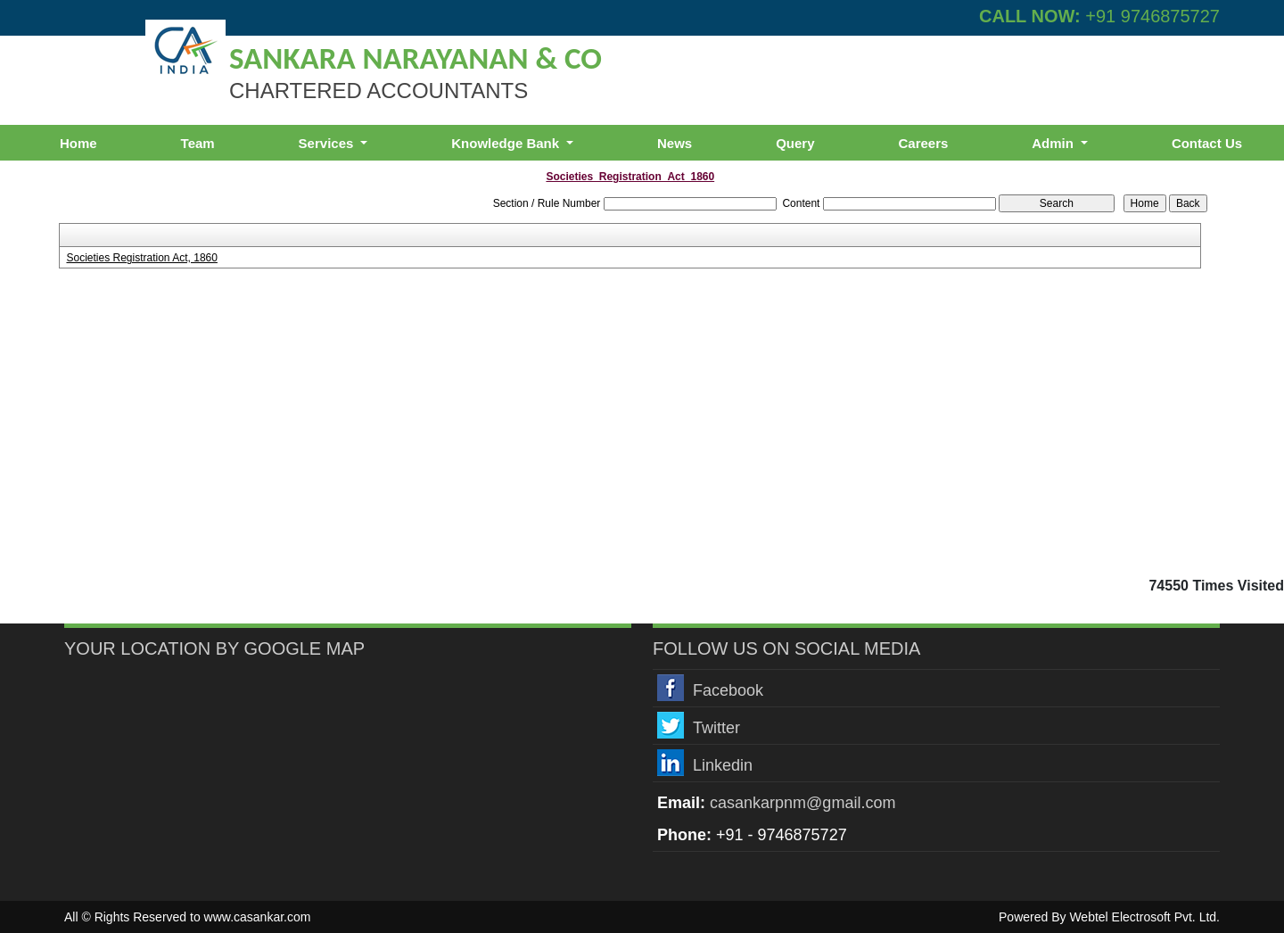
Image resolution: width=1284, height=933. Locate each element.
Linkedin (723, 765)
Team (198, 143)
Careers (923, 143)
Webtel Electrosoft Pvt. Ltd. (1144, 917)
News (674, 143)
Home (78, 143)
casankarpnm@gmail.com (802, 803)
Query (795, 143)
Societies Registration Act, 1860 (141, 258)
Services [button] (328, 143)
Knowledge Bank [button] (507, 143)
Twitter (716, 728)
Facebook (728, 690)
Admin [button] (1054, 143)
